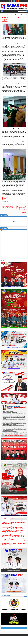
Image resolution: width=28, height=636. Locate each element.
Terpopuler (14, 518)
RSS (18, 1)
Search (27, 11)
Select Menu (2, 11)
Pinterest (16, 1)
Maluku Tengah (5, 199)
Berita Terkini (4, 198)
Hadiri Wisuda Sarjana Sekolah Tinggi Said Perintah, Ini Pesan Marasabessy (12, 20)
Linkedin (15, 1)
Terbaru (5, 518)
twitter (11, 1)
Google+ (13, 1)
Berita (23, 518)
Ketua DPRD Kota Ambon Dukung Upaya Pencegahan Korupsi (14, 520)
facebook (10, 1)
